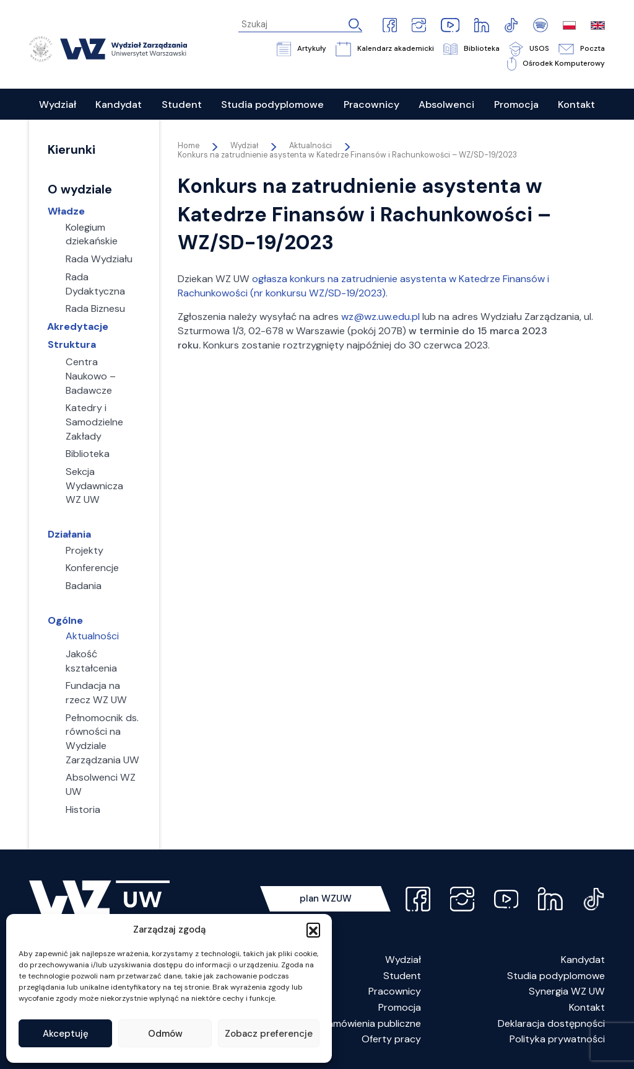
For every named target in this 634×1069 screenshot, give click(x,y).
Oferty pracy (391, 1038)
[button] (313, 929)
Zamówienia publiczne (371, 1023)
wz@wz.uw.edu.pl (380, 316)
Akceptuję (66, 1033)
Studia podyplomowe (556, 975)
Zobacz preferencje (269, 1033)
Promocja (399, 1007)
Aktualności (310, 146)
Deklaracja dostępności (551, 1023)
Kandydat (583, 959)
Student (402, 975)
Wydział (403, 959)
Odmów (165, 1033)
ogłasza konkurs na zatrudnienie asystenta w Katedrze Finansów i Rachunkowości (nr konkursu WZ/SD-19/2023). (363, 285)
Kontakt (587, 1007)
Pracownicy (394, 991)
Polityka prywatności (557, 1038)
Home (188, 146)
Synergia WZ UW (567, 991)
